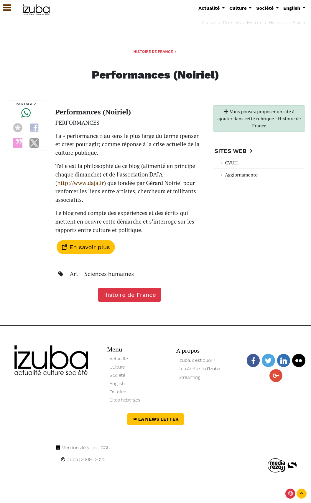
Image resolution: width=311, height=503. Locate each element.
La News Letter (155, 419)
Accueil (209, 22)
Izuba (69, 459)
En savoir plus (86, 247)
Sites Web (234, 150)
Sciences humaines (109, 274)
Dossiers (232, 22)
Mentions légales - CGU (83, 447)
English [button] (292, 8)
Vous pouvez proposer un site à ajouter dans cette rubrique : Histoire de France (259, 118)
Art (75, 274)
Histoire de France (287, 22)
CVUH (228, 162)
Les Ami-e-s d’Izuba (199, 369)
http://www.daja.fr (80, 182)
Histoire (255, 22)
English (117, 383)
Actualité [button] (209, 8)
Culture (117, 367)
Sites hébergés (125, 400)
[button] (4, 8)
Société (117, 375)
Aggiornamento (238, 174)
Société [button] (265, 8)
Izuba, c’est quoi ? (197, 360)
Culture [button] (238, 8)
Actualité (119, 359)
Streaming (189, 377)
